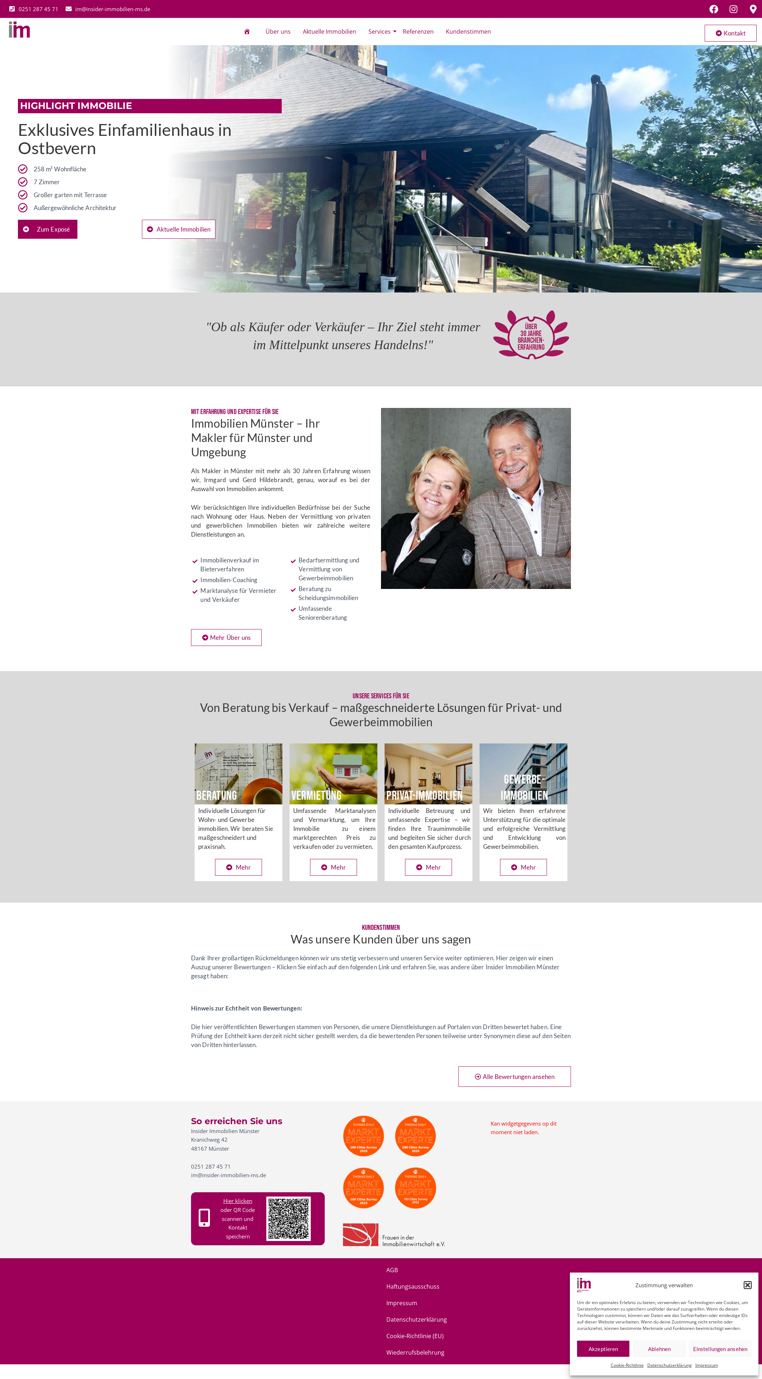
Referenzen (418, 31)
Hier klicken (237, 1200)
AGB (224, 1270)
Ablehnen (659, 1349)
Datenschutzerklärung (669, 1365)
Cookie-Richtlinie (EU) (446, 1270)
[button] (747, 1285)
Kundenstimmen (468, 31)
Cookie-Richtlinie (627, 1365)
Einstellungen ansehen (720, 1349)
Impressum (706, 1365)
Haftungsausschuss (267, 1270)
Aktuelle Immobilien (329, 31)
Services (380, 31)
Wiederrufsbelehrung (515, 1270)
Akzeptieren (603, 1349)
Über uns (278, 31)
